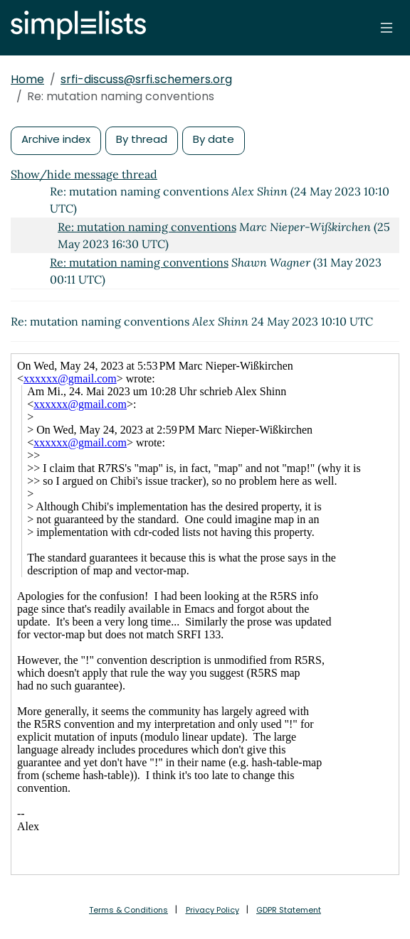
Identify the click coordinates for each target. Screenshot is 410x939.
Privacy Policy (212, 910)
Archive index (55, 139)
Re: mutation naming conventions (147, 227)
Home (27, 79)
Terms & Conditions (128, 910)
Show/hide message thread (84, 174)
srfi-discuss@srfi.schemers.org (146, 79)
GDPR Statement (288, 910)
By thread (141, 139)
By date (213, 139)
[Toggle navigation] (386, 28)
